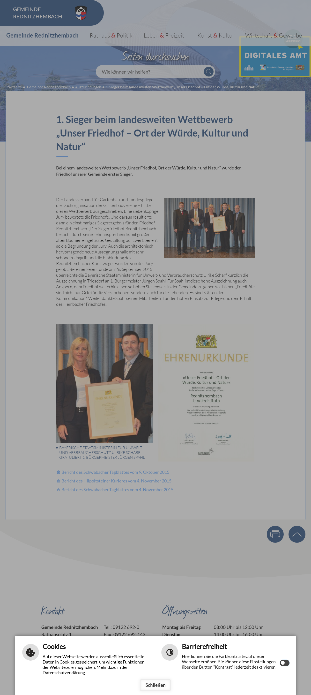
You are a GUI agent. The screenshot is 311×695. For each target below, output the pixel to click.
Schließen (156, 685)
